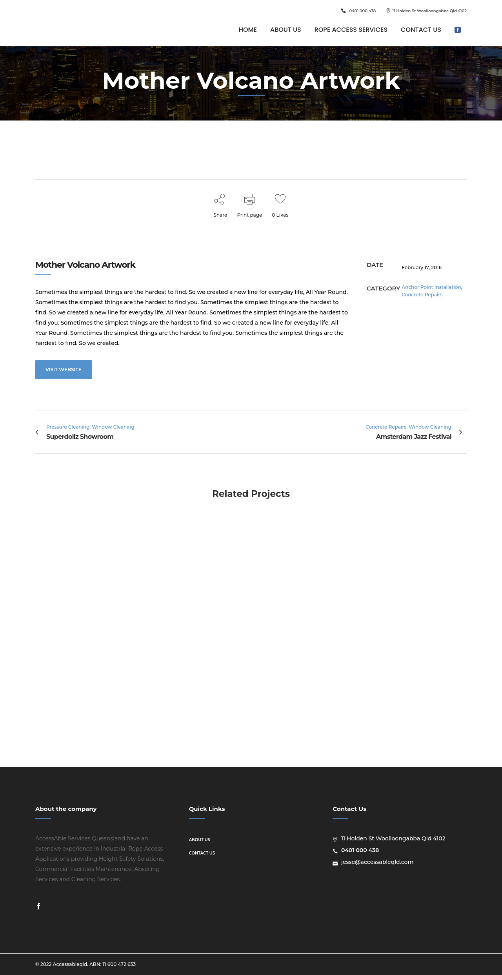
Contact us (202, 853)
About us (199, 839)
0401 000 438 (362, 10)
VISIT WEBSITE (63, 369)
